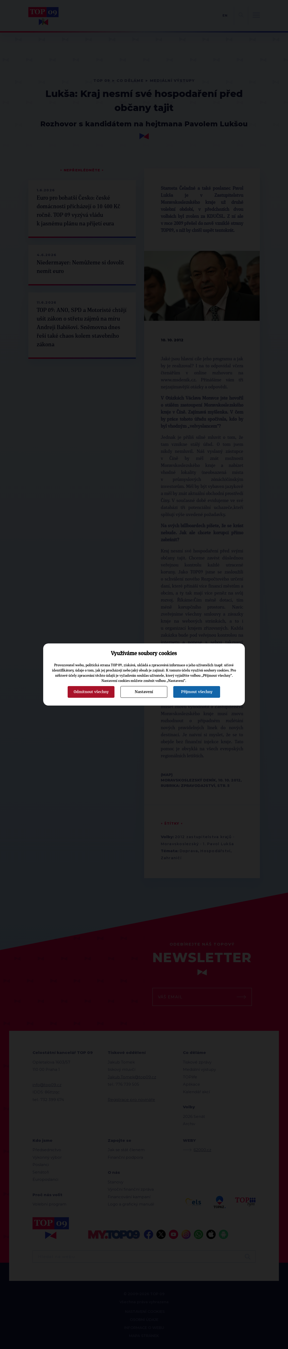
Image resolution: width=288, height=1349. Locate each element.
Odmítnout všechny (91, 692)
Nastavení (144, 692)
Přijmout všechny (197, 692)
